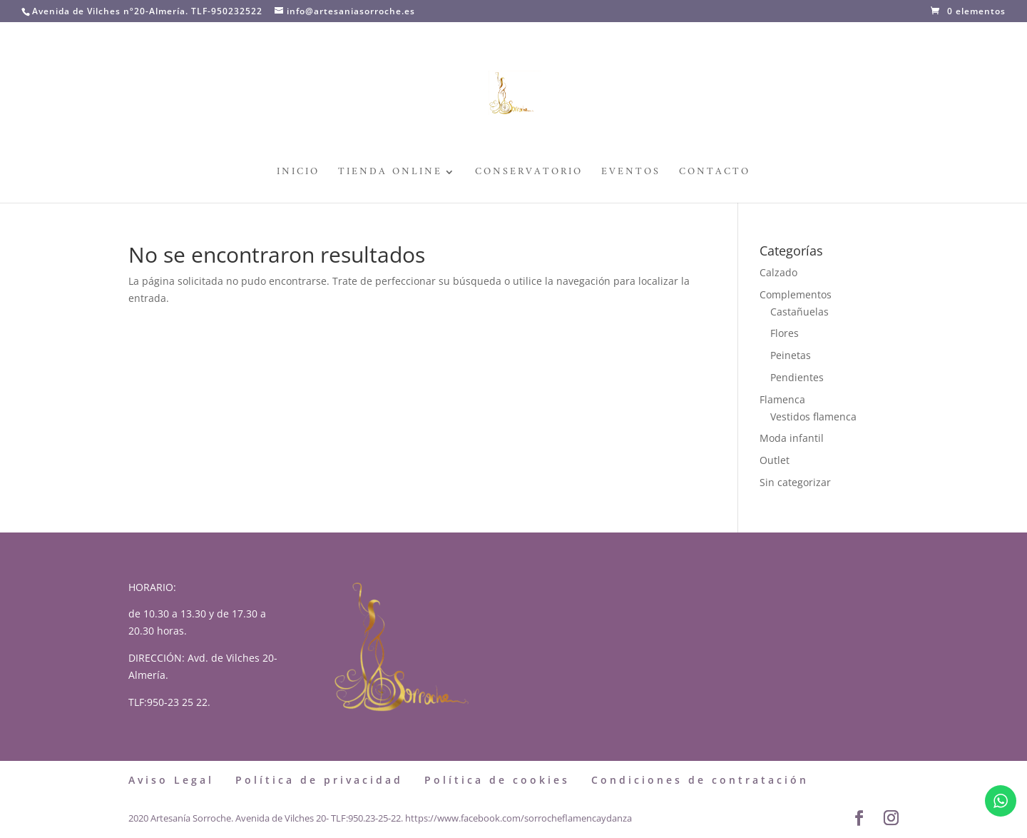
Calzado (778, 272)
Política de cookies (497, 780)
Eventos (630, 174)
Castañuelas (799, 311)
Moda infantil (792, 438)
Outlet (775, 460)
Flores (784, 333)
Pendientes (797, 377)
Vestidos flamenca (813, 416)
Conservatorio (529, 174)
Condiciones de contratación (700, 780)
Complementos (796, 294)
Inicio (298, 174)
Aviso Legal (171, 780)
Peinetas (790, 355)
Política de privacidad (319, 780)
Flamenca (782, 399)
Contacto (714, 174)
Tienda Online (390, 174)
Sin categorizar (795, 482)
